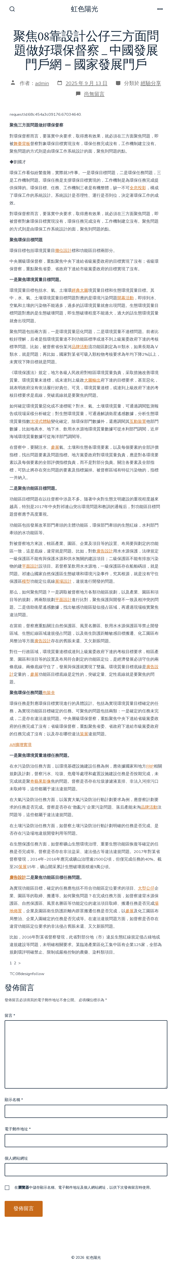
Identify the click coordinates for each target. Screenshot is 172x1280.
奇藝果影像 (40, 781)
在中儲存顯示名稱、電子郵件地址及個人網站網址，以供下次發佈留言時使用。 (83, 1187)
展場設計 (63, 581)
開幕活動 (125, 298)
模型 (26, 581)
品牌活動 (80, 347)
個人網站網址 (16, 1158)
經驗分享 (151, 83)
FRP (150, 766)
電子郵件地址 (18, 1129)
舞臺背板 (22, 143)
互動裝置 (138, 421)
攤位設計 (63, 250)
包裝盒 (49, 693)
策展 (84, 734)
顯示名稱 (14, 1100)
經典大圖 (80, 290)
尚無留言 (94, 94)
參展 (55, 447)
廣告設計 (104, 551)
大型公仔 (146, 888)
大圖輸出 (92, 380)
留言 (10, 1015)
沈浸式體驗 (40, 421)
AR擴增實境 (21, 745)
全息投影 (138, 188)
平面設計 (30, 566)
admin (42, 83)
